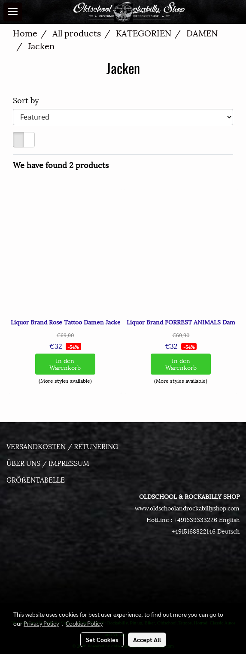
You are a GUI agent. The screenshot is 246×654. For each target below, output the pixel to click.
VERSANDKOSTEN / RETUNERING (62, 446)
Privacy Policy (41, 623)
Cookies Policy (84, 623)
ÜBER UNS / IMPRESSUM (47, 462)
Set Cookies (102, 639)
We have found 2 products (61, 164)
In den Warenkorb (65, 364)
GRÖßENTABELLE (35, 479)
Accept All (147, 639)
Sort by (29, 99)
